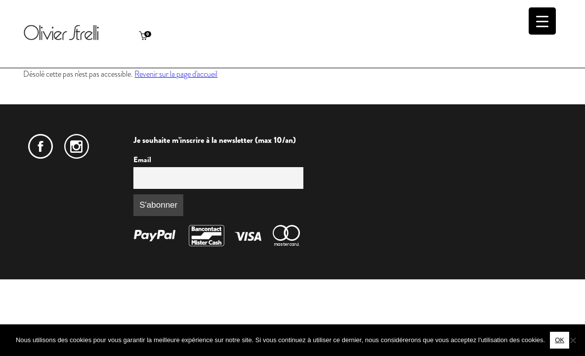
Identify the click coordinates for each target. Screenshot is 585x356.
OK (559, 340)
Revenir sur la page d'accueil (175, 74)
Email (142, 159)
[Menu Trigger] (542, 21)
